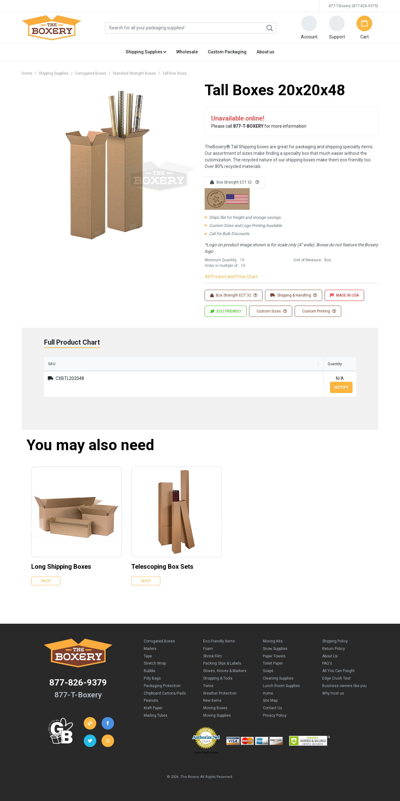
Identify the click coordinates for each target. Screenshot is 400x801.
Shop (46, 581)
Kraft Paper (153, 708)
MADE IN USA (344, 295)
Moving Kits (273, 641)
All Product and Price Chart (231, 276)
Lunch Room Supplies (281, 686)
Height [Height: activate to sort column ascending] (218, 364)
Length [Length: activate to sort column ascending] (134, 364)
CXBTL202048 (70, 378)
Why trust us (333, 693)
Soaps (268, 671)
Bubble (149, 671)
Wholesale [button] (187, 51)
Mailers (150, 648)
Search (269, 28)
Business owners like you (344, 686)
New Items (212, 700)
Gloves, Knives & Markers (225, 671)
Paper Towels (274, 656)
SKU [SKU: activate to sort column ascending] (51, 364)
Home (27, 73)
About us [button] (265, 51)
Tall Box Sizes (174, 73)
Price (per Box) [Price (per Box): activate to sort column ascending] (269, 364)
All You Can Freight (338, 671)
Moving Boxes (215, 708)
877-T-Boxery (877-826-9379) (353, 6)
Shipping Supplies (53, 73)
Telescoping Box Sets (162, 566)
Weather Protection (220, 693)
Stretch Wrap (155, 663)
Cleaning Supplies (278, 678)
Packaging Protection (162, 686)
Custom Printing (318, 311)
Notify (341, 387)
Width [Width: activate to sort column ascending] (177, 364)
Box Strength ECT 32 (235, 182)
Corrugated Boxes (90, 73)
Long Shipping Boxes (61, 566)
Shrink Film (212, 656)
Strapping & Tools (217, 678)
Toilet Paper (273, 663)
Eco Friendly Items (219, 641)
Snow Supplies (275, 648)
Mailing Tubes (156, 715)
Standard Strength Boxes (134, 73)
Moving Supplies (217, 715)
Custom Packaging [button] (227, 51)
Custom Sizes (271, 311)
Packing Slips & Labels (222, 663)
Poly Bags (152, 678)
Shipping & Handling (293, 295)
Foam (208, 648)
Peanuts (151, 700)
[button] (309, 27)
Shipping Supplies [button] (146, 51)
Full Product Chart (72, 342)
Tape (148, 656)
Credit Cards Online (205, 752)
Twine (208, 686)
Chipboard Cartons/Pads (165, 693)
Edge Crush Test (336, 678)
